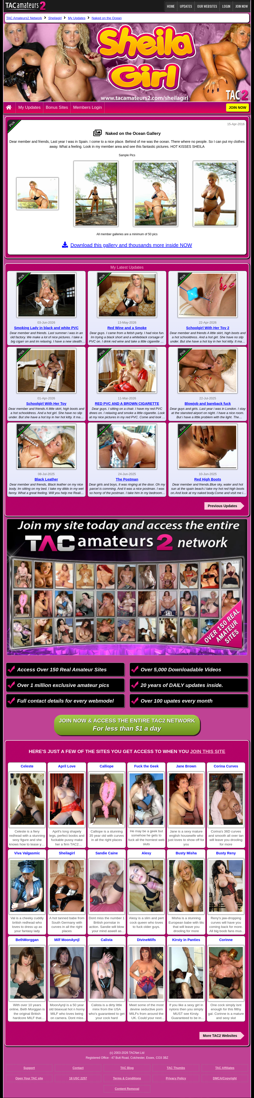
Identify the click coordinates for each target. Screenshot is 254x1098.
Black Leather (46, 479)
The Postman (127, 479)
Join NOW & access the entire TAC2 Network (127, 725)
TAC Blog (127, 1068)
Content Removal (127, 1089)
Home (171, 6)
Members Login (87, 107)
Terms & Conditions (127, 1078)
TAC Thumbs (176, 1068)
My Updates (29, 107)
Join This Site (207, 751)
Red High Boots (207, 479)
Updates (186, 6)
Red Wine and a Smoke (127, 328)
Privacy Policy (176, 1078)
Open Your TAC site (29, 1078)
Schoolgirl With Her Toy (46, 404)
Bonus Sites (57, 107)
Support (29, 1068)
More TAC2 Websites (220, 1036)
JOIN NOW (241, 6)
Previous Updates (222, 506)
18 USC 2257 (78, 1078)
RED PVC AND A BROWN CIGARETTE (127, 404)
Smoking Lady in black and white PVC (46, 328)
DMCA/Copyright (225, 1078)
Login (226, 6)
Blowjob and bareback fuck (208, 404)
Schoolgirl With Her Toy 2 (207, 328)
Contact (78, 1068)
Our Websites (207, 6)
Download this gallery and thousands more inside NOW (127, 245)
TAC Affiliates (224, 1068)
